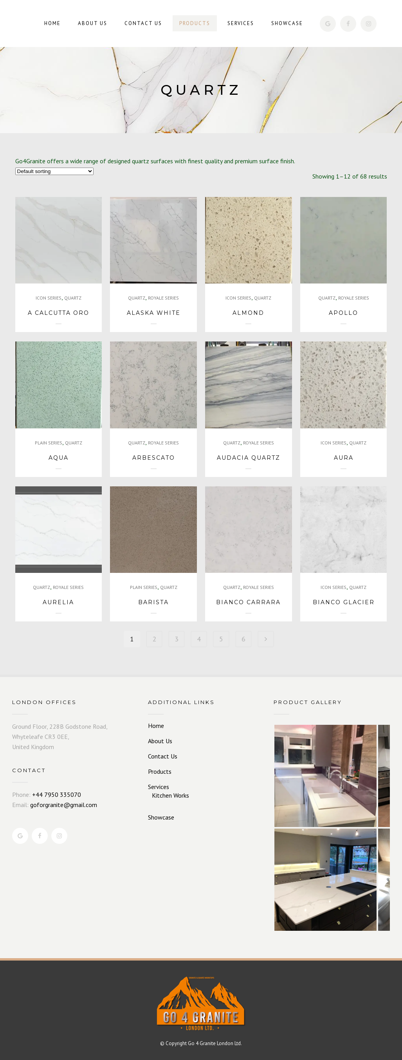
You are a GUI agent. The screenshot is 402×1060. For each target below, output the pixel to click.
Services (158, 787)
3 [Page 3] (176, 638)
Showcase (161, 817)
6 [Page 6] (243, 638)
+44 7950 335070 (56, 794)
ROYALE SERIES (163, 298)
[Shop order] (54, 171)
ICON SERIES (48, 298)
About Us (160, 741)
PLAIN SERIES (48, 443)
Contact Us (162, 756)
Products (159, 771)
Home (156, 726)
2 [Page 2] (154, 638)
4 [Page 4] (199, 638)
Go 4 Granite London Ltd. (215, 1043)
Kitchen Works (170, 795)
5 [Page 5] (221, 638)
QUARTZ (72, 298)
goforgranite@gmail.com (63, 805)
